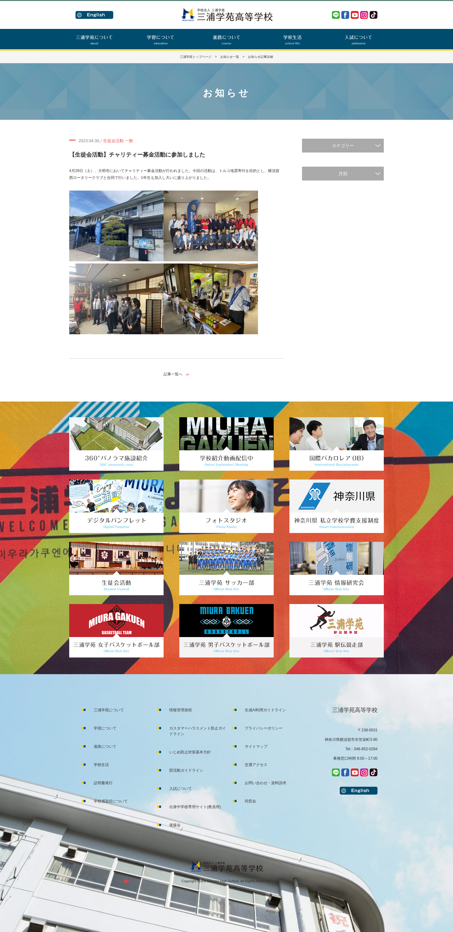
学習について (105, 728)
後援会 (175, 825)
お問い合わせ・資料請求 (265, 783)
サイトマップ (256, 746)
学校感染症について (111, 801)
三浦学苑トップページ (195, 56)
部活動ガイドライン (186, 770)
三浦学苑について (109, 710)
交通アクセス (256, 765)
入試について (180, 788)
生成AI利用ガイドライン (265, 710)
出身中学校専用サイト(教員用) (195, 807)
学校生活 (101, 765)
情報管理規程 (180, 710)
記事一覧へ (173, 374)
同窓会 (250, 801)
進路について (105, 746)
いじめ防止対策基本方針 (190, 752)
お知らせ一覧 (229, 56)
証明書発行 (103, 783)
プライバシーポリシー (263, 728)
